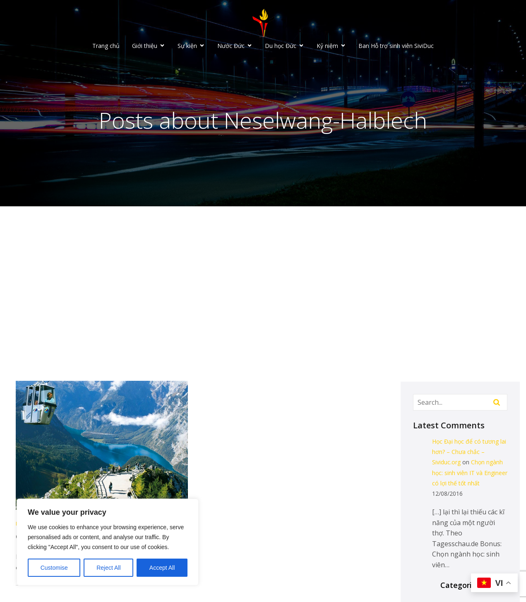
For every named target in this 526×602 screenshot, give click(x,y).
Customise (54, 567)
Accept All (162, 567)
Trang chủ (106, 46)
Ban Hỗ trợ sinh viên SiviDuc (396, 46)
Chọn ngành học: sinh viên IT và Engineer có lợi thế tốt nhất (469, 472)
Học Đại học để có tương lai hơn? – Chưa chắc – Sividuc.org (469, 451)
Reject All (108, 567)
